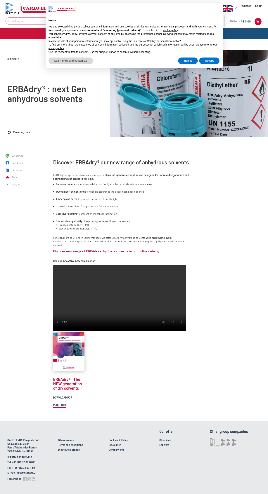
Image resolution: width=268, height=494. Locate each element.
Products (59, 405)
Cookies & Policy (118, 440)
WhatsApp (18, 155)
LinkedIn (17, 170)
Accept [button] (209, 60)
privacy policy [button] (56, 48)
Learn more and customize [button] (70, 60)
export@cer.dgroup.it (19, 456)
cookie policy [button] (170, 30)
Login (258, 5)
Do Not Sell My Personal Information (159, 41)
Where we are (66, 440)
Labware (164, 444)
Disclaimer (115, 444)
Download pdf (62, 397)
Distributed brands (69, 449)
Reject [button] (188, 60)
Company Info (117, 449)
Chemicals (165, 440)
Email (15, 177)
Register (245, 5)
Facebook (17, 162)
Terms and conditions (70, 444)
